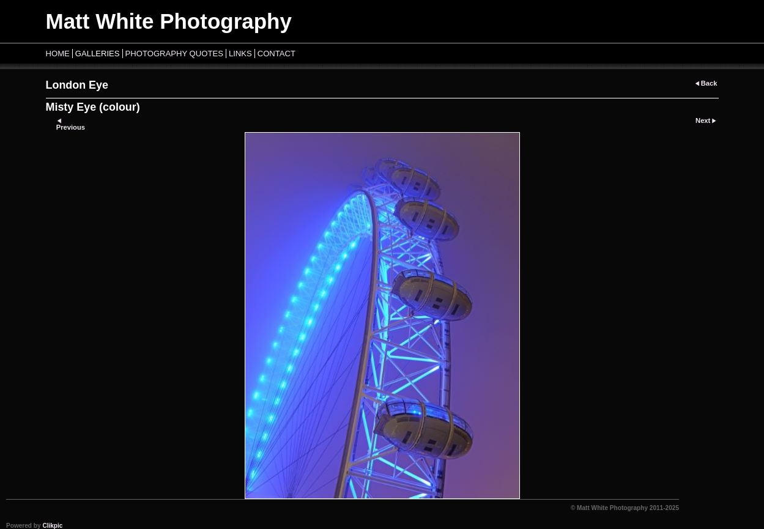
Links (240, 53)
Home (58, 53)
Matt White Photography (169, 21)
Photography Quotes (174, 53)
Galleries (97, 53)
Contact (276, 53)
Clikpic (52, 525)
